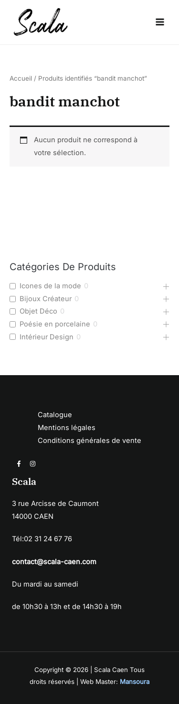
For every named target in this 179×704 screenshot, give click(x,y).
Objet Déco (38, 311)
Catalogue (55, 414)
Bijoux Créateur (46, 298)
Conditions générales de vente (89, 440)
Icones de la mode (50, 286)
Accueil (21, 78)
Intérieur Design (47, 337)
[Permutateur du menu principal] (159, 22)
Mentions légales (66, 427)
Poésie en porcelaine (55, 324)
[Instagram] (33, 464)
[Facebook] (19, 464)
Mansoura (134, 681)
